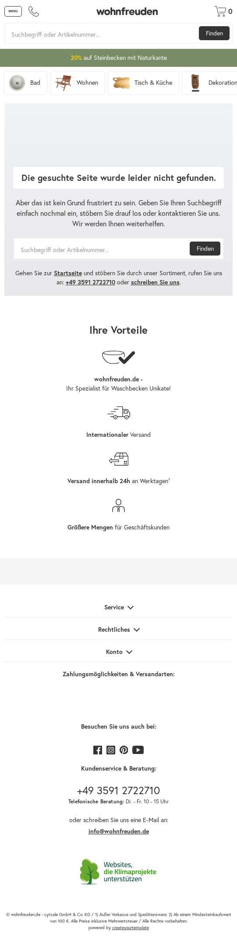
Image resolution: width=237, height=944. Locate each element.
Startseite (68, 273)
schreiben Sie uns (155, 282)
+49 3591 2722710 (90, 282)
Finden (214, 33)
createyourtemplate (130, 927)
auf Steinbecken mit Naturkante (119, 58)
